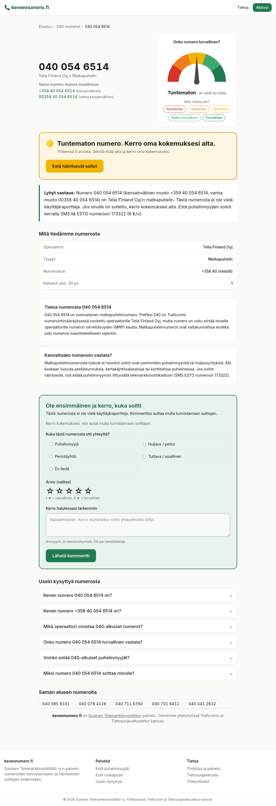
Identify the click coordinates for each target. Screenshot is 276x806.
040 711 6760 (129, 703)
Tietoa (243, 7)
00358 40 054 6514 (58, 96)
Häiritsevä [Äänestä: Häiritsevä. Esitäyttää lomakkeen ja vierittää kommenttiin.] (198, 109)
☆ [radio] (50, 491)
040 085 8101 (56, 703)
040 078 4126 (92, 703)
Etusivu (45, 26)
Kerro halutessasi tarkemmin (71, 508)
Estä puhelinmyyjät (112, 768)
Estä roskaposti (109, 775)
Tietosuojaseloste (202, 775)
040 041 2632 (202, 703)
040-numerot (68, 26)
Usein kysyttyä (109, 781)
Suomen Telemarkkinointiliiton (115, 715)
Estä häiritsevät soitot (74, 166)
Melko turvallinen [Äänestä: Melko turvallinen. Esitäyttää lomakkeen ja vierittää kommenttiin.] (184, 118)
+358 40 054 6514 (57, 90)
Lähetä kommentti (70, 555)
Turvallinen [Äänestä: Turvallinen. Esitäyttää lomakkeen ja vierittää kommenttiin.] (213, 118)
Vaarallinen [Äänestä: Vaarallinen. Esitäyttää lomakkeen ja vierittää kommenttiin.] (174, 109)
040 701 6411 (166, 703)
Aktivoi (262, 7)
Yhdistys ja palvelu (203, 768)
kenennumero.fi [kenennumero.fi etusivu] (26, 7)
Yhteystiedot (198, 781)
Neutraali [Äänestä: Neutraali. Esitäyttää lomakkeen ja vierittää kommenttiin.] (221, 109)
